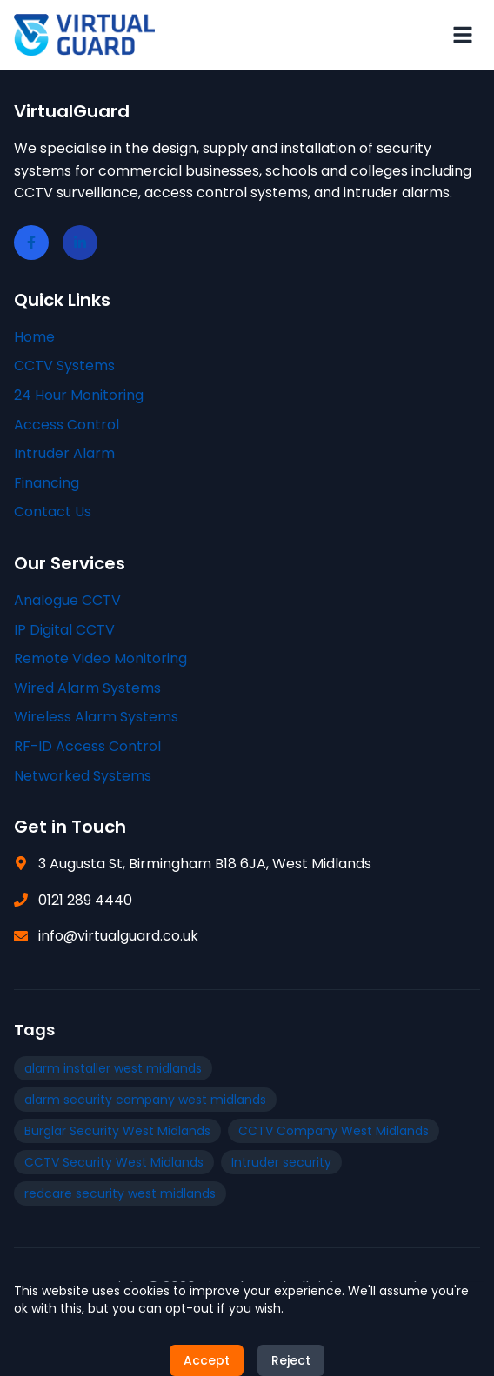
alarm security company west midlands (145, 1099)
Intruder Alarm (64, 453)
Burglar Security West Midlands (117, 1131)
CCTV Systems (64, 366)
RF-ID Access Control (87, 746)
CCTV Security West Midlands (114, 1162)
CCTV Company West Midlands (333, 1131)
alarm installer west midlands (113, 1068)
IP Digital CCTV (64, 630)
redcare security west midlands (120, 1193)
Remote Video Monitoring (100, 658)
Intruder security (281, 1162)
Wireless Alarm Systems (96, 717)
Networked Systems (82, 776)
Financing (46, 483)
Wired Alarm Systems (87, 688)
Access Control (66, 425)
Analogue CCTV (67, 600)
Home (34, 337)
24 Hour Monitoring (79, 395)
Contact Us (52, 512)
